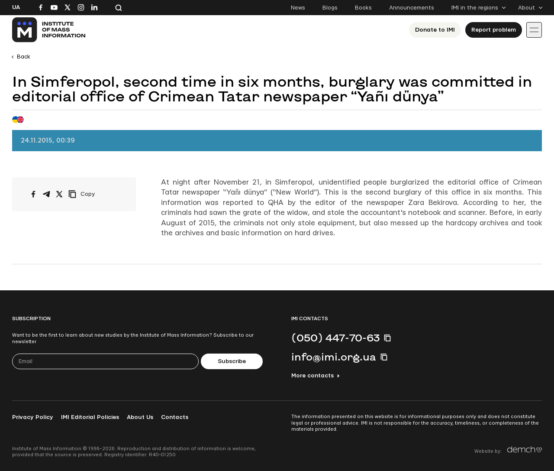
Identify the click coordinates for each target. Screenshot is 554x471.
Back (23, 57)
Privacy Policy (32, 417)
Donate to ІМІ (435, 30)
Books (363, 8)
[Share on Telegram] (46, 194)
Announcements (411, 8)
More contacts (312, 376)
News (298, 8)
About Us (140, 417)
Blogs (330, 8)
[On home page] (49, 29)
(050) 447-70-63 (335, 337)
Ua (16, 7)
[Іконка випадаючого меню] (534, 30)
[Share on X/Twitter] (59, 194)
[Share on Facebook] (33, 194)
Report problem (493, 30)
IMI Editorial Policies (90, 417)
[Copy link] (93, 194)
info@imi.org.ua (333, 356)
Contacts (174, 417)
